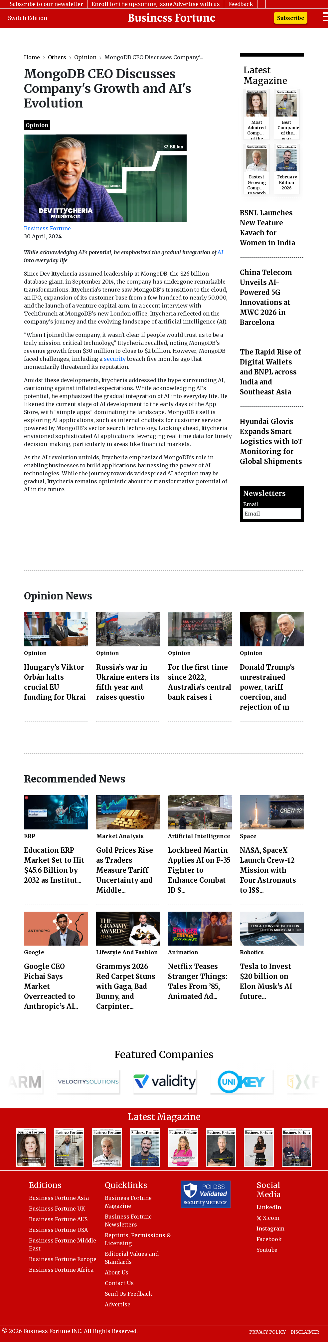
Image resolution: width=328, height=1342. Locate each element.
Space (248, 836)
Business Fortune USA (58, 1230)
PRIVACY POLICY (267, 1332)
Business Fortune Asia (59, 1198)
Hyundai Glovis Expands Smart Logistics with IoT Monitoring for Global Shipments (271, 441)
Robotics (252, 952)
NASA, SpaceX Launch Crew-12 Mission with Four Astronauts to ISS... (268, 870)
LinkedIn (268, 1207)
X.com (267, 1218)
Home (32, 57)
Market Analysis (120, 836)
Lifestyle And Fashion (127, 952)
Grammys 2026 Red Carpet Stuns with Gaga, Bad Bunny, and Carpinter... (125, 986)
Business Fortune (47, 228)
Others (57, 57)
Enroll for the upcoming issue (131, 4)
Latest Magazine (265, 75)
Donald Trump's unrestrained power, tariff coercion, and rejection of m (267, 687)
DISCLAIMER (304, 1332)
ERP (29, 836)
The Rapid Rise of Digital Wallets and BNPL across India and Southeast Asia (270, 372)
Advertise (117, 1304)
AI (220, 252)
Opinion (85, 57)
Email (251, 504)
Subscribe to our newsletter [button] (46, 4)
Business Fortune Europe (62, 1259)
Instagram (270, 1228)
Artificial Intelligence (199, 836)
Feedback (240, 4)
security (115, 358)
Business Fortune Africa (61, 1269)
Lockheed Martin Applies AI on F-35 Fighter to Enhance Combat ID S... (199, 870)
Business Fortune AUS (58, 1219)
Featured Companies (164, 1054)
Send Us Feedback (128, 1293)
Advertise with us (196, 4)
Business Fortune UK (57, 1208)
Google (34, 952)
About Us (116, 1272)
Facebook (269, 1239)
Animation (183, 952)
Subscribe (290, 18)
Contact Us (119, 1283)
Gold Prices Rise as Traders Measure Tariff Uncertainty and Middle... (124, 870)
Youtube (266, 1249)
